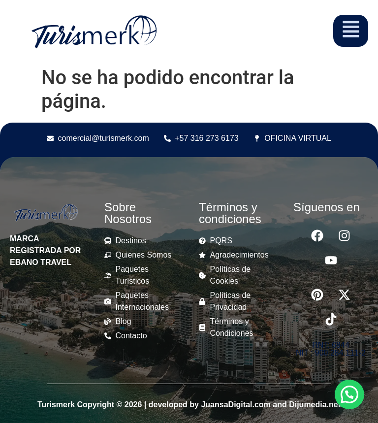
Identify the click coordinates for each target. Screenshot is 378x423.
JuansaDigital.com (235, 404)
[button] (349, 394)
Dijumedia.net (315, 404)
